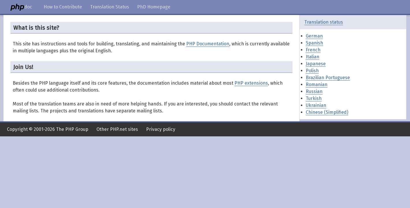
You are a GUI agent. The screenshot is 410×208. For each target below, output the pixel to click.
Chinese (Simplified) (327, 112)
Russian (314, 91)
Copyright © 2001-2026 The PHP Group (47, 129)
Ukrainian (316, 105)
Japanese (316, 63)
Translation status (323, 22)
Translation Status (109, 7)
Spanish (314, 43)
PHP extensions (251, 83)
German (314, 36)
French (313, 50)
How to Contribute (63, 7)
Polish (312, 70)
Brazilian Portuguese (328, 77)
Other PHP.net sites (117, 129)
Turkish (314, 98)
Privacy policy (160, 129)
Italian (312, 57)
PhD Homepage (153, 7)
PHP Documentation (207, 44)
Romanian (316, 84)
